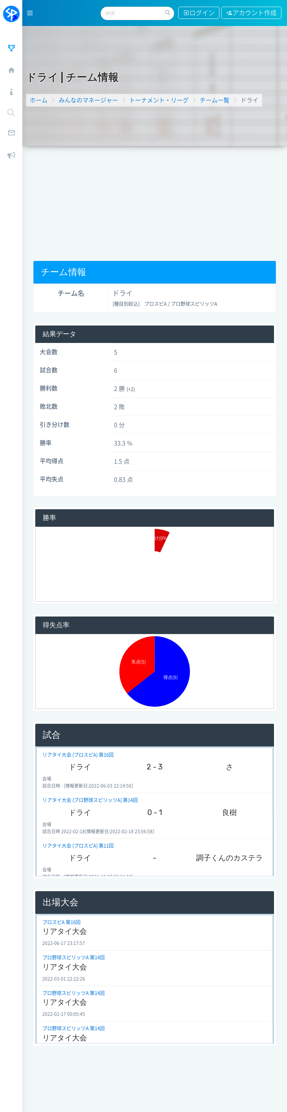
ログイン (199, 13)
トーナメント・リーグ (159, 100)
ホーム (39, 100)
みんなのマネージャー (88, 100)
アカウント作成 (251, 13)
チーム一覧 (214, 100)
